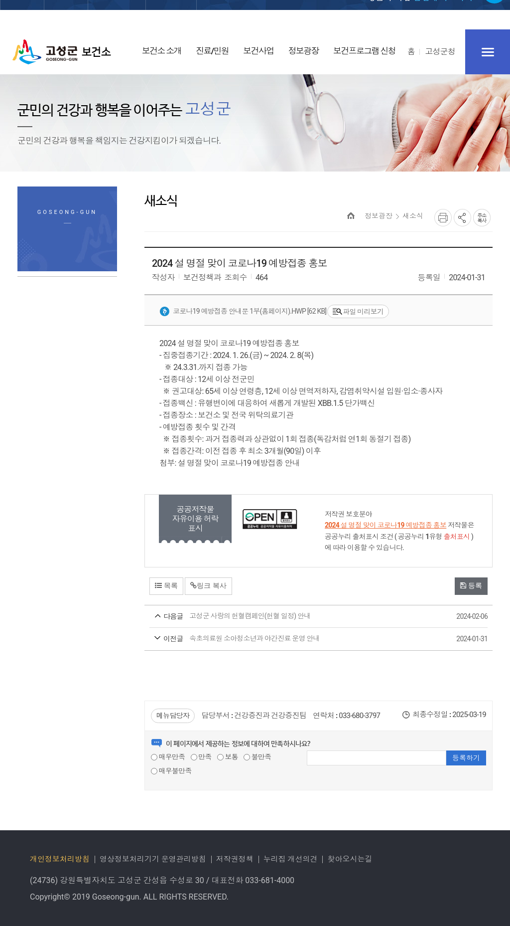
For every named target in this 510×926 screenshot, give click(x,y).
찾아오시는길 (349, 859)
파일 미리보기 (358, 312)
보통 (227, 757)
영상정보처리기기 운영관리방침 (153, 859)
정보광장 (378, 216)
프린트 (443, 217)
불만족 (257, 757)
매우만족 (168, 757)
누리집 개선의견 (290, 859)
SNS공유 (462, 217)
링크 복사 (208, 585)
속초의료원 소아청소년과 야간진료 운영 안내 (299, 639)
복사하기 (482, 217)
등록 (471, 585)
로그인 (323, 15)
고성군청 (440, 51)
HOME (351, 215)
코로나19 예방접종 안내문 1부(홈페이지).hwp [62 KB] (242, 312)
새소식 (412, 216)
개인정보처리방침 (60, 859)
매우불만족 (171, 771)
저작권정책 (235, 859)
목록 (166, 585)
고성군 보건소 (61, 51)
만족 (201, 757)
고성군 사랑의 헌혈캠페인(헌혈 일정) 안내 (299, 617)
